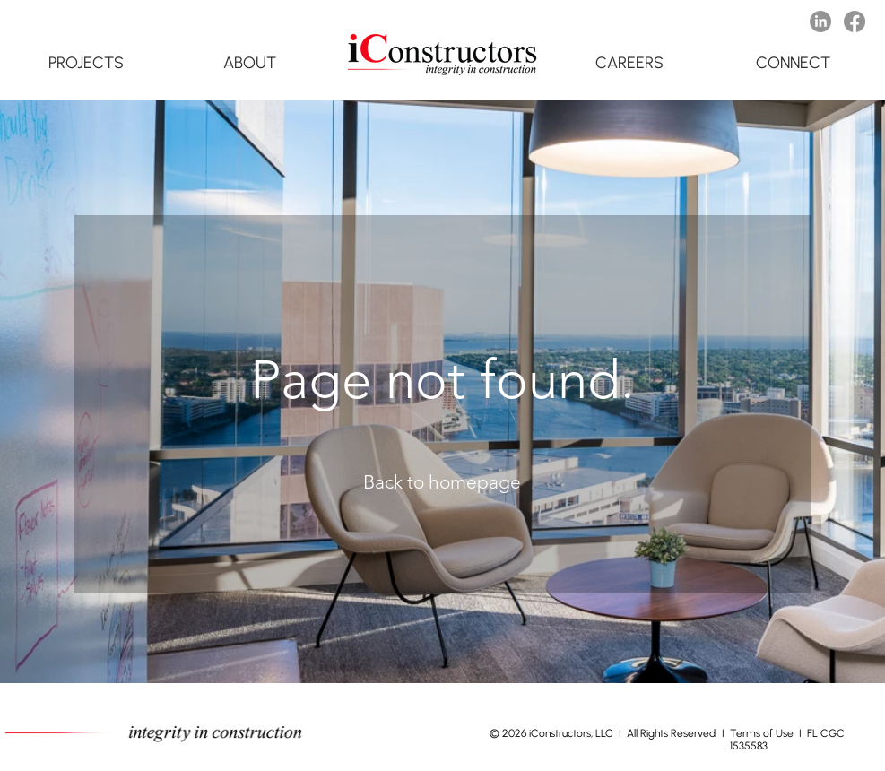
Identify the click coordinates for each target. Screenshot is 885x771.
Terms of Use (763, 733)
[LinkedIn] (820, 21)
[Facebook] (854, 21)
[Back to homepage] (442, 482)
